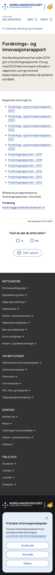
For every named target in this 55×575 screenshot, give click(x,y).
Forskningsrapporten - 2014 (25, 182)
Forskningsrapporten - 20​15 (25, 176)
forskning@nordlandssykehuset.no (23, 207)
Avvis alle (27, 554)
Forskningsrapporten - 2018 (25, 159)
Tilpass (27, 563)
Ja (22, 240)
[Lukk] (46, 518)
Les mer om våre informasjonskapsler (26, 535)
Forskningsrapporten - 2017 (25, 165)
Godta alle (27, 545)
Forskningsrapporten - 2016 (25, 171)
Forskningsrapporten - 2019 (25, 154)
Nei (37, 240)
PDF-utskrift (30, 252)
